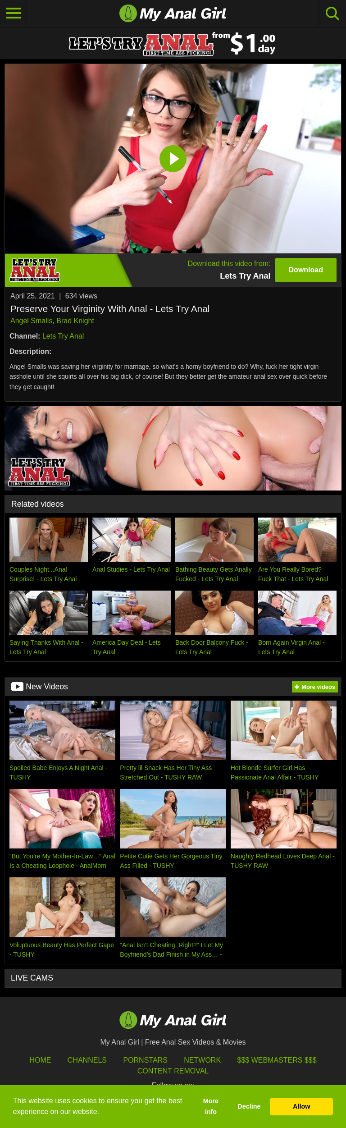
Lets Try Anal (63, 336)
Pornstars (145, 1060)
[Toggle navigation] (13, 13)
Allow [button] (301, 1106)
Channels (87, 1060)
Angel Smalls (31, 321)
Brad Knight (75, 321)
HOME (40, 1060)
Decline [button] (248, 1106)
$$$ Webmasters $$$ (277, 1060)
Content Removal (173, 1071)
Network (202, 1060)
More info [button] (211, 1106)
